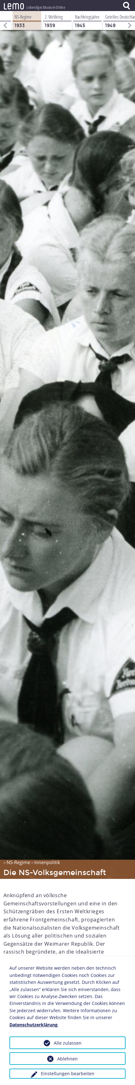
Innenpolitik (47, 862)
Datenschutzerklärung (33, 1025)
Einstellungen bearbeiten (67, 1073)
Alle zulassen (68, 1043)
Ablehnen (67, 1059)
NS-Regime (18, 862)
